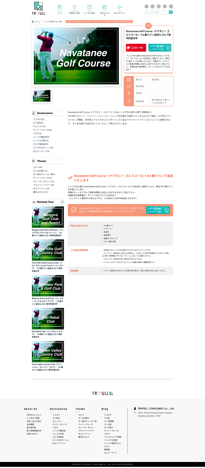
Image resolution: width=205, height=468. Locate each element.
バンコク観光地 (59, 432)
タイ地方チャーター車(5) (44, 175)
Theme (89, 12)
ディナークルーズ (60, 425)
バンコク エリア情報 (112, 438)
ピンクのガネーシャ (61, 441)
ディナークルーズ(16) (42, 131)
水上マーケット (59, 444)
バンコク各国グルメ (112, 444)
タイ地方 (56, 419)
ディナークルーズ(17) (42, 179)
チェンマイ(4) (39, 127)
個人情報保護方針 (34, 432)
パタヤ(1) (37, 134)
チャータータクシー (86, 428)
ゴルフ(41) (37, 168)
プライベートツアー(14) (43, 186)
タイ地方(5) (38, 124)
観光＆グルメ (83, 438)
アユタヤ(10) (38, 120)
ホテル (107, 447)
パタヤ (55, 428)
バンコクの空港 (110, 441)
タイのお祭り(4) (40, 172)
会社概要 (30, 425)
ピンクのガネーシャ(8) (43, 148)
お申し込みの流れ (34, 422)
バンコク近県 (58, 435)
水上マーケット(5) (41, 152)
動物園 (107, 450)
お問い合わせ (32, 435)
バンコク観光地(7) (41, 138)
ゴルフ (81, 416)
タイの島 (108, 425)
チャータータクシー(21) (43, 182)
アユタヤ (56, 416)
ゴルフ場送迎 (58, 438)
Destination (74, 12)
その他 (107, 419)
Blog (104, 13)
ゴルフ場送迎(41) (40, 145)
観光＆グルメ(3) (40, 193)
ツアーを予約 (160, 49)
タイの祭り (108, 428)
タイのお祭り (83, 419)
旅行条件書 (31, 428)
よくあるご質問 (33, 419)
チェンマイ (57, 422)
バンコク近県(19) (41, 141)
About (119, 12)
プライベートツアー (86, 432)
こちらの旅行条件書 (128, 272)
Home (59, 12)
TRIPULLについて (34, 416)
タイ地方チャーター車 (87, 422)
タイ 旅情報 (109, 422)
